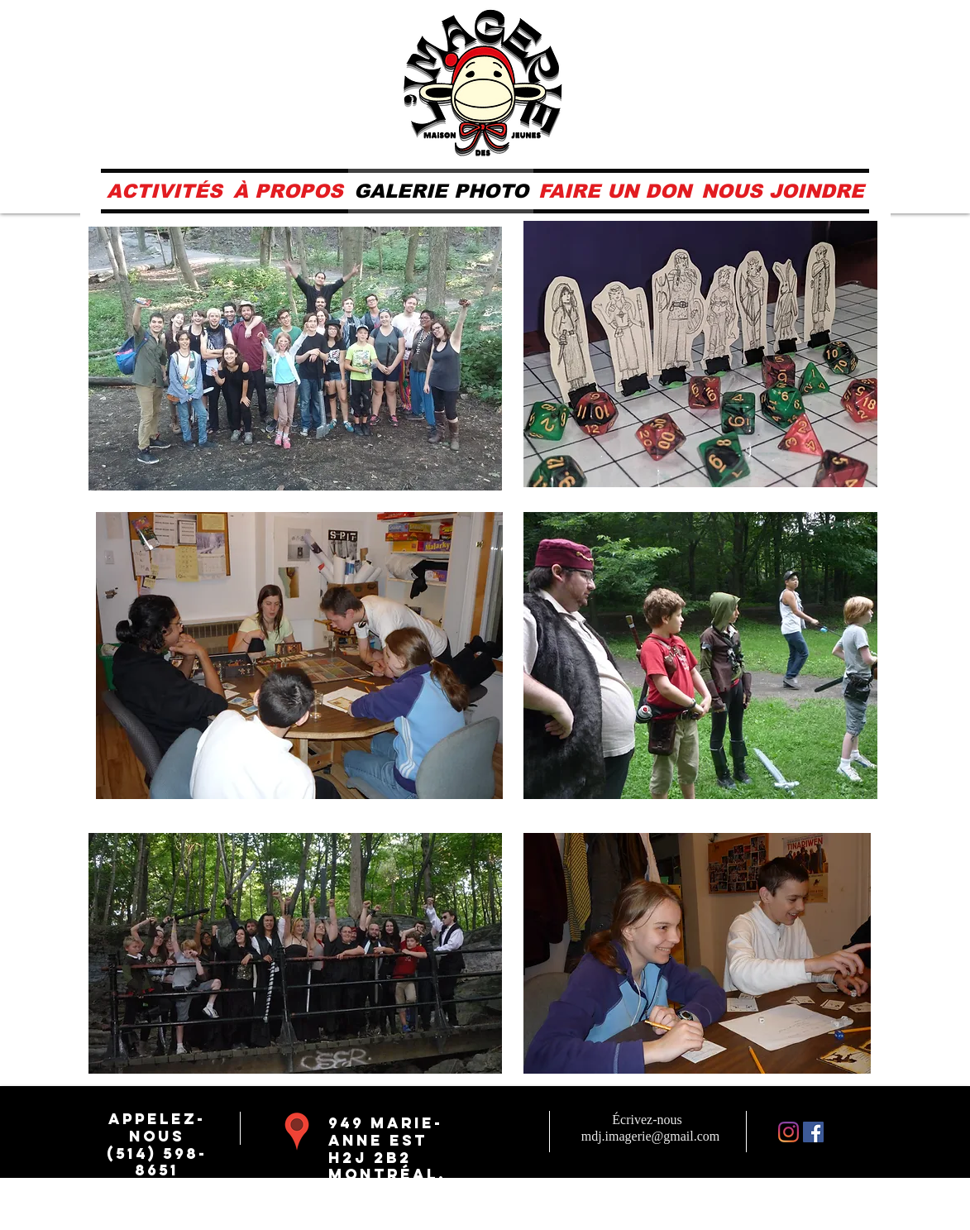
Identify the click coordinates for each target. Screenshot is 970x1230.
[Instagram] (788, 1132)
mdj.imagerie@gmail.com (650, 1136)
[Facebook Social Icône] (813, 1132)
